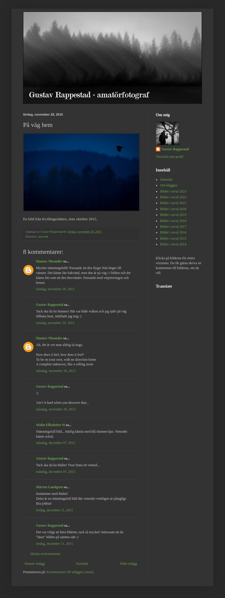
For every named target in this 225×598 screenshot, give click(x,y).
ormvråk (43, 236)
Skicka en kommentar (45, 554)
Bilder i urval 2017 (173, 227)
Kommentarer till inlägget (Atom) (70, 572)
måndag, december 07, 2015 (55, 443)
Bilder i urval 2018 (173, 221)
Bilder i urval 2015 (173, 238)
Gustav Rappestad (49, 305)
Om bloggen (168, 185)
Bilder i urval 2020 (173, 209)
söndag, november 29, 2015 (55, 289)
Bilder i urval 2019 (173, 215)
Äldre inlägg (128, 564)
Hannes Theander (49, 261)
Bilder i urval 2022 (173, 197)
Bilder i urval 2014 (173, 244)
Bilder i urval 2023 (173, 191)
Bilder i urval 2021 (173, 203)
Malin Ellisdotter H (50, 425)
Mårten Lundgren (49, 487)
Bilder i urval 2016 (173, 232)
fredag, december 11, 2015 (54, 510)
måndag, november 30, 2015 (56, 371)
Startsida (82, 564)
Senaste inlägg (35, 564)
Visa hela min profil (169, 157)
